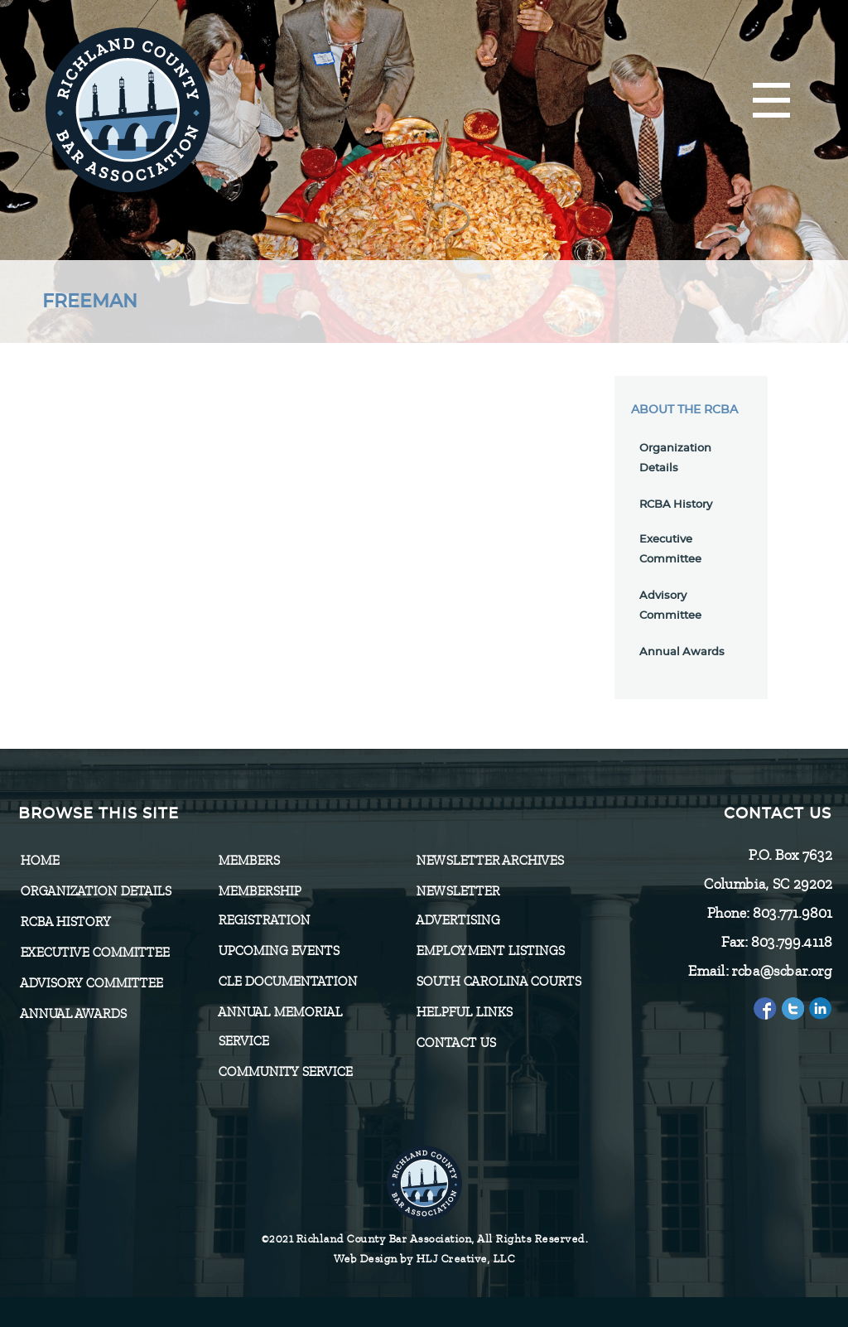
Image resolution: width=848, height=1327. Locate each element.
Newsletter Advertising (457, 906)
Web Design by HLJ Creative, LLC (424, 1258)
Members (248, 860)
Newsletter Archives (489, 860)
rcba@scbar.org (781, 971)
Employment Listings (490, 950)
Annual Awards (682, 652)
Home (39, 860)
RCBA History (675, 504)
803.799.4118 (790, 942)
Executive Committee (94, 952)
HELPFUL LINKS (464, 1012)
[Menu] (771, 101)
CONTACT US (455, 1042)
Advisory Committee (91, 983)
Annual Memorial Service (280, 1027)
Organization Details (95, 891)
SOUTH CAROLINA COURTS (498, 981)
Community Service (285, 1071)
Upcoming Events (278, 950)
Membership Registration (264, 906)
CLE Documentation (287, 981)
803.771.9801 (791, 913)
